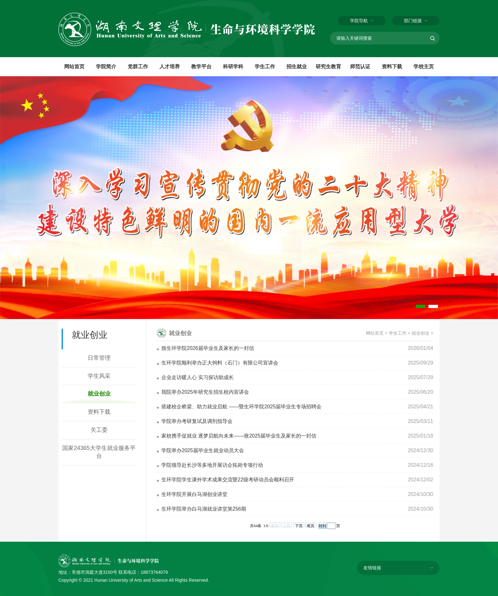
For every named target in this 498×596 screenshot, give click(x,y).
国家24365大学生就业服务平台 (98, 452)
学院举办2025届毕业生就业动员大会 (202, 450)
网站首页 (74, 66)
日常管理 (99, 358)
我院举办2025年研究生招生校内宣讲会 (205, 392)
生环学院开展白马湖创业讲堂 (194, 494)
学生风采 (99, 376)
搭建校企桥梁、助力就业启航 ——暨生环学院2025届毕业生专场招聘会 (241, 406)
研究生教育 (328, 66)
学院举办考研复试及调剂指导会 (196, 421)
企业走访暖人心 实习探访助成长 (197, 377)
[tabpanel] (249, 197)
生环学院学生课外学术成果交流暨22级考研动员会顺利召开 (227, 479)
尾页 (310, 525)
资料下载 (392, 66)
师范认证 (360, 66)
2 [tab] (433, 306)
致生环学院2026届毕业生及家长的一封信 (207, 348)
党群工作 (138, 66)
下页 (299, 525)
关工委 (99, 430)
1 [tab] (420, 306)
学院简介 (106, 66)
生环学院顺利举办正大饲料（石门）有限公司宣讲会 (219, 362)
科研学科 (233, 66)
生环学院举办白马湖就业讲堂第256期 (203, 509)
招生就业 (296, 66)
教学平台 (201, 66)
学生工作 (265, 66)
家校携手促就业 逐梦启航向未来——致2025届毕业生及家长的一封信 (238, 436)
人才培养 (169, 66)
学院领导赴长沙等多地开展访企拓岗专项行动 (212, 465)
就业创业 (99, 394)
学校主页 (424, 66)
